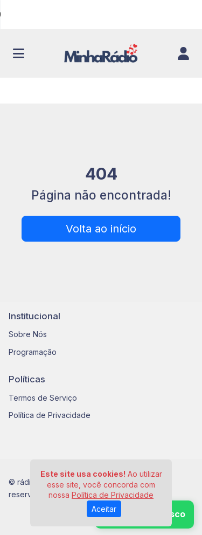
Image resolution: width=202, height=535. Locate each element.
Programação (33, 351)
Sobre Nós (28, 334)
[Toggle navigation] (18, 53)
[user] (183, 53)
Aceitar (104, 508)
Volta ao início (101, 228)
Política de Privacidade (49, 415)
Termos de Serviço (43, 397)
